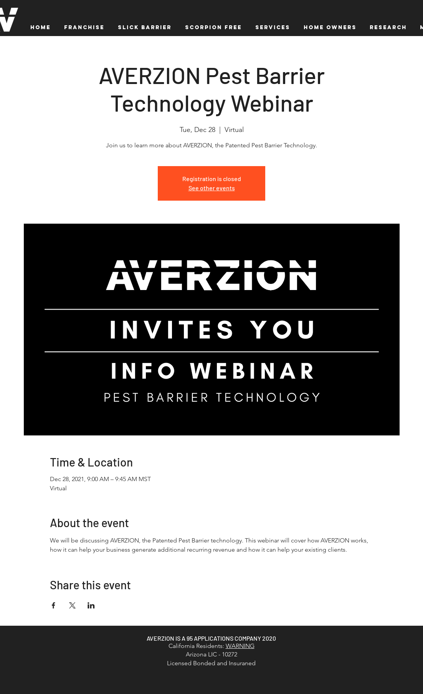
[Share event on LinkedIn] (91, 605)
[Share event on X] (72, 605)
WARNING (240, 645)
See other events (211, 187)
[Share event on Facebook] (53, 605)
